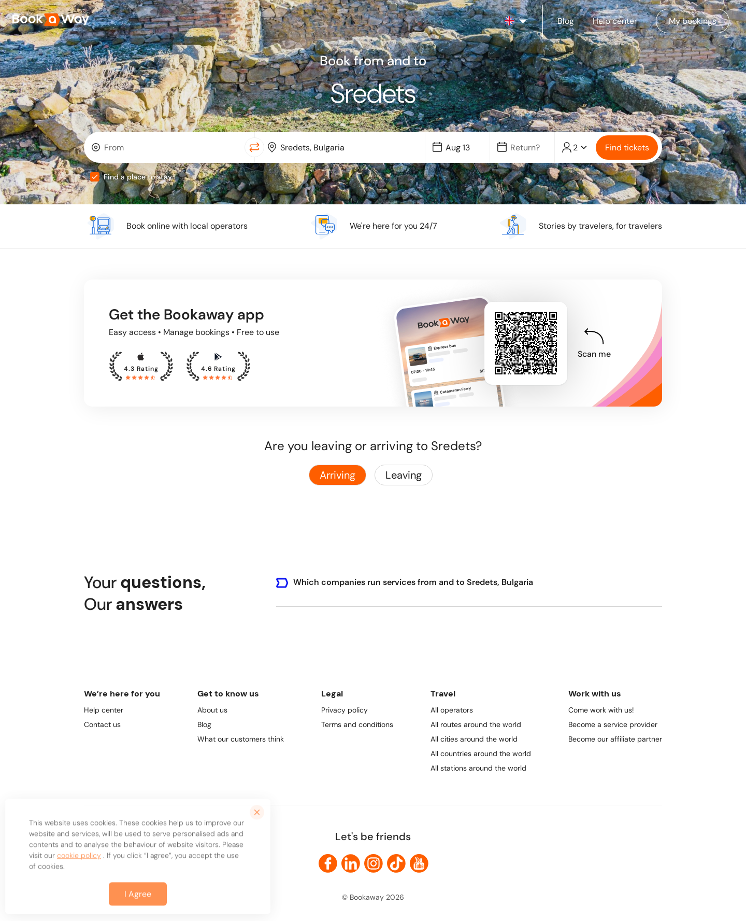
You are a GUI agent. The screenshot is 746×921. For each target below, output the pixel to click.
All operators (452, 710)
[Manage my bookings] (692, 21)
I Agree (137, 901)
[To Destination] (347, 147)
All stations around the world (478, 768)
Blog (204, 724)
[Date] (462, 147)
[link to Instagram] (373, 863)
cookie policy (79, 862)
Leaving (403, 475)
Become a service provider (612, 724)
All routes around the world (476, 724)
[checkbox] (94, 177)
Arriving (337, 475)
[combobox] (166, 147)
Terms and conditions (357, 724)
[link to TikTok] (396, 863)
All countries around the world (481, 753)
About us (212, 710)
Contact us (102, 724)
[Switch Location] (254, 147)
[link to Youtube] (419, 863)
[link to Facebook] (328, 863)
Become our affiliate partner (615, 739)
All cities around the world (474, 739)
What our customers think (240, 739)
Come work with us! (601, 710)
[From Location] (171, 147)
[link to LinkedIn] (350, 863)
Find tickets (627, 147)
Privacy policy (344, 710)
